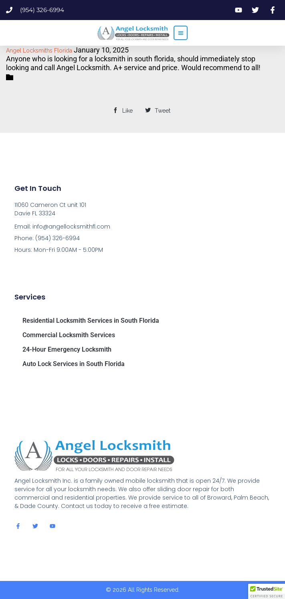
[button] (181, 33)
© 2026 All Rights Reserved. (143, 590)
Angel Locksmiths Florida (39, 50)
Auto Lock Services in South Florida (73, 364)
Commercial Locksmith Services (68, 335)
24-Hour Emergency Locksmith (66, 349)
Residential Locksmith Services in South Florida (90, 320)
